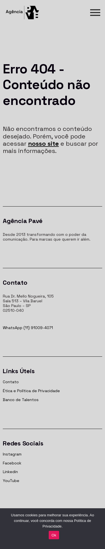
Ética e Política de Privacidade (31, 390)
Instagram (12, 454)
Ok (54, 535)
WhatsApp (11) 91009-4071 (28, 327)
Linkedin (10, 471)
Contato (11, 381)
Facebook (12, 463)
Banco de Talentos (21, 399)
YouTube (11, 480)
